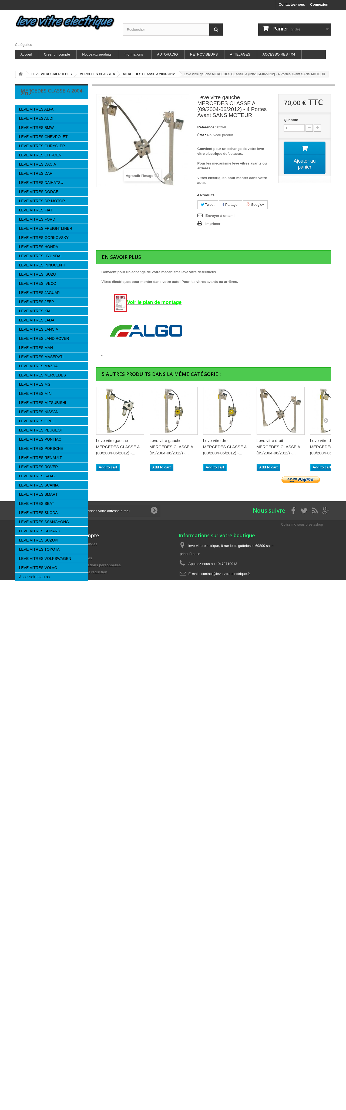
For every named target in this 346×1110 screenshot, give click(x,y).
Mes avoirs (78, 768)
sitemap (21, 796)
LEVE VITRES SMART (38, 494)
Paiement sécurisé (39, 685)
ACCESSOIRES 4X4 (279, 54)
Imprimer (213, 224)
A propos (31, 676)
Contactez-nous (292, 4)
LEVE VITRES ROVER (38, 467)
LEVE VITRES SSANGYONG (44, 522)
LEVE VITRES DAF (35, 173)
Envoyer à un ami (220, 216)
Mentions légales (37, 660)
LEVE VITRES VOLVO (38, 568)
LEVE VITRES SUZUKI (38, 540)
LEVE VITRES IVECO (37, 283)
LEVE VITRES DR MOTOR (42, 201)
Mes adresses (80, 775)
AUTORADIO (167, 54)
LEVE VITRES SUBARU (40, 531)
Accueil (26, 54)
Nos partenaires (37, 668)
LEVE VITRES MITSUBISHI (42, 402)
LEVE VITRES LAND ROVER (44, 338)
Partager (230, 205)
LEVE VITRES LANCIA (38, 329)
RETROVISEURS (204, 54)
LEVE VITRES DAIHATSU (41, 182)
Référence (205, 127)
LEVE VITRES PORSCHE (41, 448)
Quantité (291, 120)
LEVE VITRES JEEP (36, 302)
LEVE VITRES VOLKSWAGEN (45, 558)
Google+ (255, 205)
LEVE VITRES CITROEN (40, 155)
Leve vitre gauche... (52, 609)
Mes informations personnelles (95, 782)
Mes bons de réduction (88, 789)
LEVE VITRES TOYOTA (39, 549)
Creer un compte (57, 54)
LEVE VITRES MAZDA (38, 366)
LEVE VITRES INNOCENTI (42, 265)
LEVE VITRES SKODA (38, 513)
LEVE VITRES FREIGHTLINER (45, 228)
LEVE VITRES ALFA (36, 109)
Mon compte (84, 752)
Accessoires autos (34, 577)
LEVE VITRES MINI (36, 393)
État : (201, 135)
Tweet (207, 205)
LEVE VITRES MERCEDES (42, 375)
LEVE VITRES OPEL (37, 421)
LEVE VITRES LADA (37, 320)
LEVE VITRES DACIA (37, 164)
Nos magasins (35, 693)
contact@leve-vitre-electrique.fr (225, 791)
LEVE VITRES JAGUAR (39, 292)
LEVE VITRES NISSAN (39, 412)
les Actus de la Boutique (43, 652)
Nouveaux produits (96, 54)
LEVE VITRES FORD (37, 219)
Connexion (319, 4)
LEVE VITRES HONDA (38, 247)
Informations (133, 54)
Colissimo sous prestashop (302, 741)
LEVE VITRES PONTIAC (40, 439)
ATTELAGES (240, 54)
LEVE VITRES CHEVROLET (43, 137)
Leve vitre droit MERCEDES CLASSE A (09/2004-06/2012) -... (225, 446)
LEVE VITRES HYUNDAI (40, 256)
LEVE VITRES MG (35, 384)
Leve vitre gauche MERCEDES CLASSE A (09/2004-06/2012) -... (118, 446)
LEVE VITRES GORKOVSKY (44, 237)
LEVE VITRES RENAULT (40, 457)
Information (38, 639)
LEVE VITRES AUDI (36, 118)
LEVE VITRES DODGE (38, 192)
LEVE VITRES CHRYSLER (42, 146)
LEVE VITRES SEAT (36, 503)
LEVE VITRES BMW (36, 127)
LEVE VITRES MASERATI (41, 357)
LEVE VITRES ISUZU (37, 274)
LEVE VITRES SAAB (37, 476)
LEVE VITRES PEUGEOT (41, 430)
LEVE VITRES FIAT (35, 210)
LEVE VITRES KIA (35, 311)
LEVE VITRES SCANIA (39, 485)
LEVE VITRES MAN (36, 347)
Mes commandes (83, 761)
